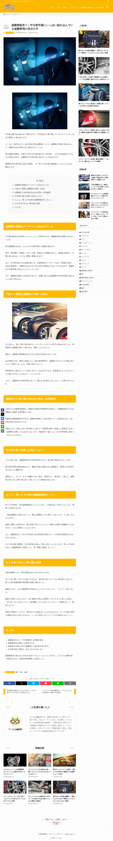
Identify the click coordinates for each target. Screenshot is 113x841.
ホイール (84, 269)
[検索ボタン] (107, 7)
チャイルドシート (87, 246)
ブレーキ (84, 260)
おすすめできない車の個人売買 (27, 203)
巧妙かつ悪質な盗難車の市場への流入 (30, 189)
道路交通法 (85, 310)
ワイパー (84, 278)
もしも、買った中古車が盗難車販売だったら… (33, 200)
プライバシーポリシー (56, 834)
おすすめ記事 (86, 233)
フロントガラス (86, 256)
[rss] (108, 1)
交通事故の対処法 (87, 283)
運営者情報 (42, 834)
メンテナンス (9, 32)
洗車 (82, 288)
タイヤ (83, 242)
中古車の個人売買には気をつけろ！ (29, 196)
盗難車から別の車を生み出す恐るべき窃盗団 (32, 192)
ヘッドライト (86, 265)
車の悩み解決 (86, 301)
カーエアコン (86, 237)
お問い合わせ (69, 834)
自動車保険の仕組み (88, 292)
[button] (9, 683)
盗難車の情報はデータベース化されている (32, 185)
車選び (83, 306)
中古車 (20, 672)
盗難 (25, 672)
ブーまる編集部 (15, 729)
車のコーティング (87, 297)
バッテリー (85, 251)
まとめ (17, 207)
